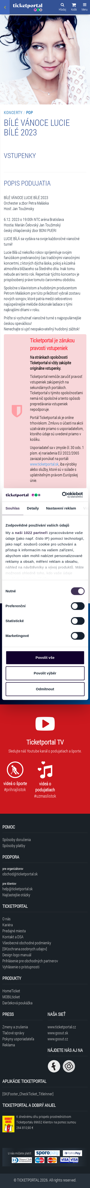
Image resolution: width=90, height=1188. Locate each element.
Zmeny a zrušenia (15, 1026)
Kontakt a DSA (13, 936)
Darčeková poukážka (17, 1002)
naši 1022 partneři (31, 533)
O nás (6, 918)
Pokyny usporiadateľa (18, 1038)
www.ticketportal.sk (44, 464)
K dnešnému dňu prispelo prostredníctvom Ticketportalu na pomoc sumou (46, 1122)
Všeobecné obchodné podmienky (26, 942)
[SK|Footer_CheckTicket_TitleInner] (28, 1093)
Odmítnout (45, 689)
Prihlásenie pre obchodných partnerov (30, 960)
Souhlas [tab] (13, 508)
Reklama (8, 1044)
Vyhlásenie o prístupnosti (20, 966)
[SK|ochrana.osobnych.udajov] (24, 948)
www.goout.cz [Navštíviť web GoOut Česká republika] (58, 1038)
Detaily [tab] (33, 508)
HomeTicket (11, 990)
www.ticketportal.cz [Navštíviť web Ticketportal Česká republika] (62, 1026)
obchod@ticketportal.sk (20, 873)
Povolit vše (45, 657)
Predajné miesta (14, 930)
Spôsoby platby (13, 845)
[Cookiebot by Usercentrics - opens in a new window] (62, 495)
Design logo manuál (16, 954)
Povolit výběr (45, 673)
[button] (74, 7)
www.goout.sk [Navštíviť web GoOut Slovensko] (58, 1032)
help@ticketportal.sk (17, 888)
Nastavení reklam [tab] (61, 508)
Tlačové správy (13, 1032)
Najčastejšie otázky (16, 894)
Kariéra (7, 924)
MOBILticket (11, 996)
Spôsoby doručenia (16, 839)
